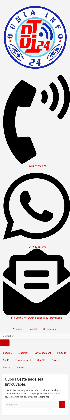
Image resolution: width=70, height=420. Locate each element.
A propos (17, 329)
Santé (6, 360)
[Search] (5, 342)
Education (23, 353)
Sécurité (7, 353)
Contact (33, 329)
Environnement (23, 360)
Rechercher (62, 404)
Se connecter (50, 329)
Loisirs (6, 367)
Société (41, 360)
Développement (43, 353)
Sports (55, 360)
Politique (61, 353)
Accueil (20, 367)
